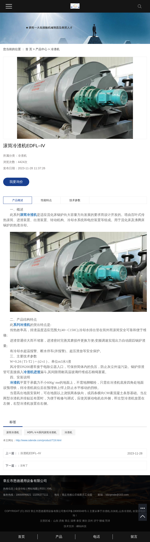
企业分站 (20, 488)
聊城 (101, 520)
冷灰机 (114, 511)
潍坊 (84, 520)
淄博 (73, 520)
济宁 (96, 520)
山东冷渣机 (125, 511)
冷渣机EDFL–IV (30, 453)
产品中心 (41, 49)
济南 (61, 520)
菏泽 (107, 520)
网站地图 (33, 488)
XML (49, 488)
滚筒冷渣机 (12, 432)
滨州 (90, 520)
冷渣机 (55, 49)
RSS (42, 488)
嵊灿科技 (81, 526)
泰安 (78, 520)
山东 (55, 520)
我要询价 (16, 182)
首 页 (28, 49)
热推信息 (8, 488)
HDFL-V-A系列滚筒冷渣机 (41, 432)
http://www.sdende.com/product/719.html (38, 440)
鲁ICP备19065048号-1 (76, 511)
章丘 (67, 520)
